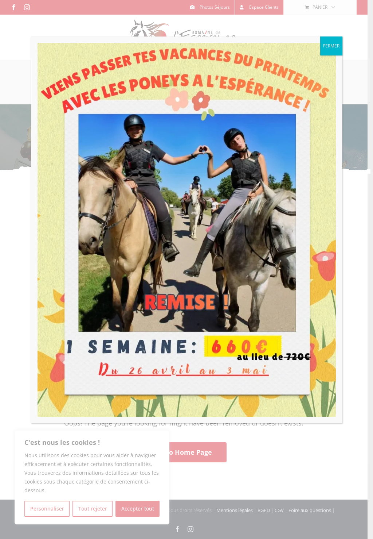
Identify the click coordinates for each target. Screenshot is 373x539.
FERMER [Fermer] (331, 46)
